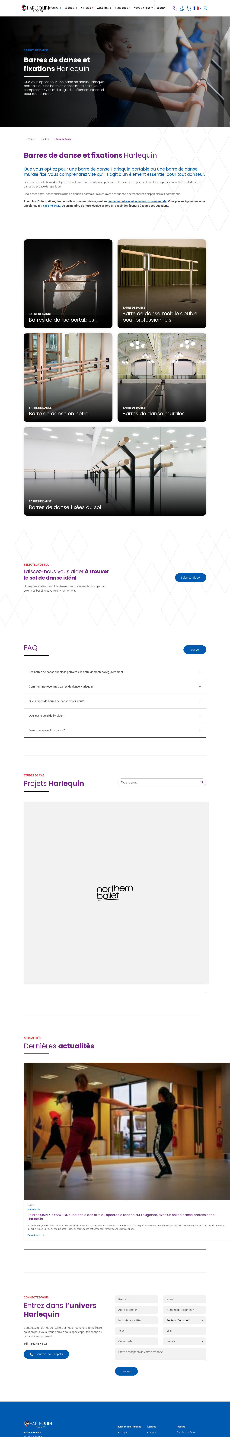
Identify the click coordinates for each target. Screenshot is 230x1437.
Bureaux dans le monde (129, 1426)
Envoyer (126, 1371)
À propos (151, 1426)
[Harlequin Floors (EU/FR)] (35, 8)
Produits (45, 139)
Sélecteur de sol (190, 577)
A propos (151, 1432)
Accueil (31, 139)
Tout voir (194, 649)
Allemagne (123, 1432)
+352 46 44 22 (52, 205)
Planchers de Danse (186, 1432)
